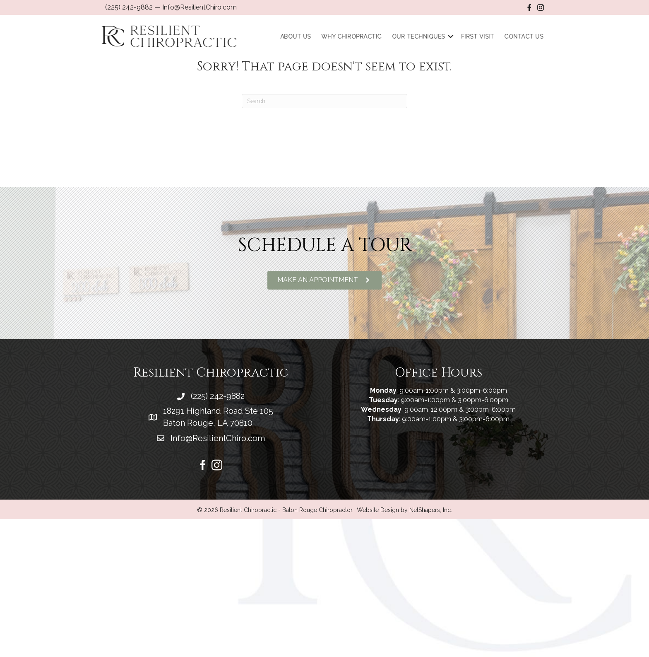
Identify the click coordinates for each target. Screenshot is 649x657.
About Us (299, 36)
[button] (324, 280)
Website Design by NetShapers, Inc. (404, 510)
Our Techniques (422, 36)
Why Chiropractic (355, 36)
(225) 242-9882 (129, 7)
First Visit (481, 36)
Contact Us (527, 36)
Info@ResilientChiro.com (199, 7)
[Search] (324, 101)
